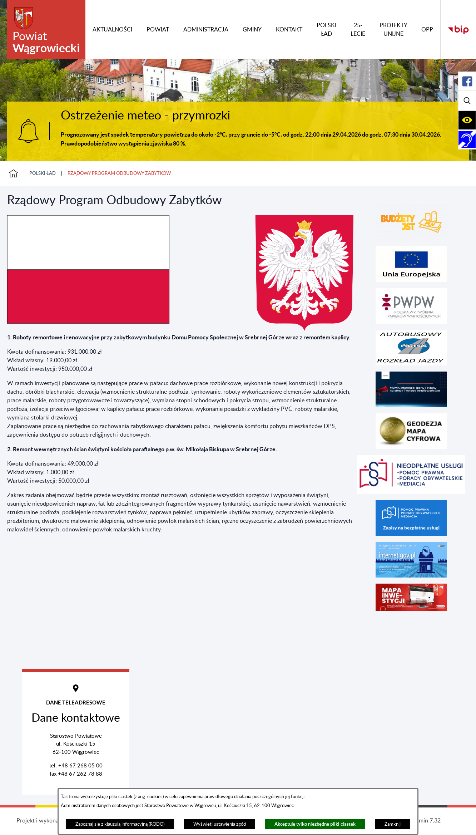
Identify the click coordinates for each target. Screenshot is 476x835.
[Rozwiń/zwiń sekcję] (467, 81)
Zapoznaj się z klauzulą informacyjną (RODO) (119, 824)
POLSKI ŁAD (42, 173)
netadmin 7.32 (423, 821)
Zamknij (393, 824)
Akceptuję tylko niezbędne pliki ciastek (315, 824)
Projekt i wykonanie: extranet (53, 821)
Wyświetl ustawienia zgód (219, 824)
